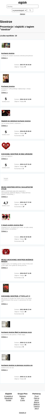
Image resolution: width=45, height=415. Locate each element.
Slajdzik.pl (22, 413)
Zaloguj (22, 14)
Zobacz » (4, 58)
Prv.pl (37, 396)
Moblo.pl (36, 404)
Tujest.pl (36, 406)
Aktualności (8, 398)
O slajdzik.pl (8, 396)
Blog (22, 398)
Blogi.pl (36, 402)
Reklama (22, 396)
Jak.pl (37, 408)
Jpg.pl (36, 400)
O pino (22, 400)
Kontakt (8, 400)
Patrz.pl (36, 398)
